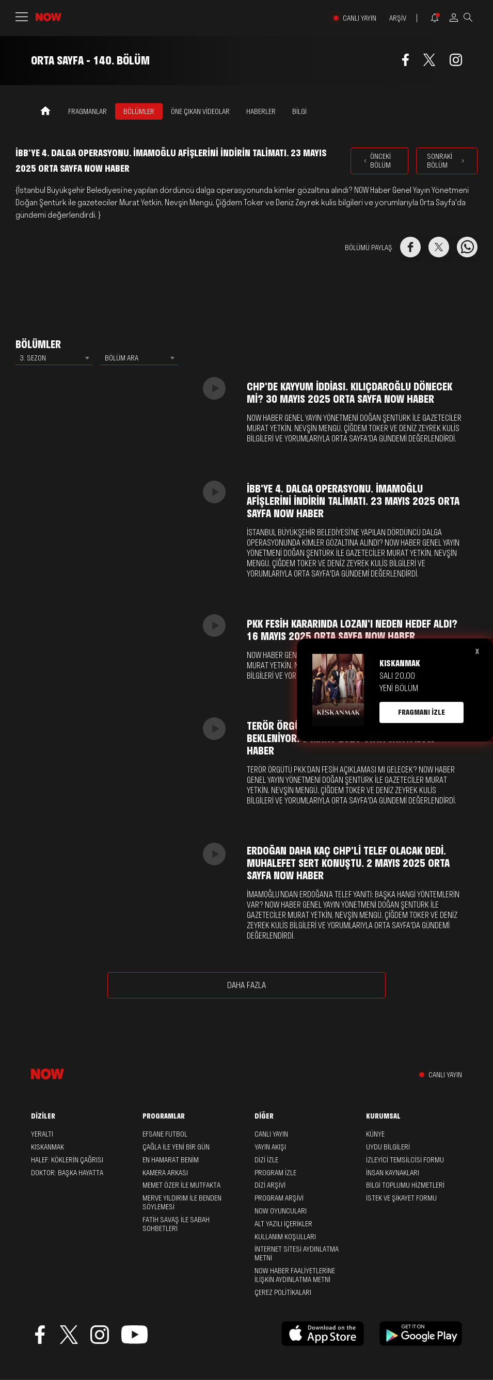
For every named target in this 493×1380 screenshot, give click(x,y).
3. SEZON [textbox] (33, 358)
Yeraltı (42, 1134)
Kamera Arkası (165, 1172)
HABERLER (261, 111)
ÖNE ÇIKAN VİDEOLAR (200, 111)
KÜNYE (375, 1134)
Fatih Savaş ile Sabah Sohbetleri (176, 1224)
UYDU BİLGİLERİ (388, 1147)
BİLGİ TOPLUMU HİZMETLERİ (405, 1185)
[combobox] (54, 358)
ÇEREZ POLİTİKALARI (283, 1292)
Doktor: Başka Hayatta (67, 1172)
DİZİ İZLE (266, 1159)
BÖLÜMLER (138, 111)
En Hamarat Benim (170, 1159)
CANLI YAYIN (359, 18)
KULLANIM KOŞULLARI (285, 1236)
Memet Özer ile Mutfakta (181, 1185)
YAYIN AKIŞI (270, 1147)
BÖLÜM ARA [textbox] (121, 358)
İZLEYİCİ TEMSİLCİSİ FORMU (405, 1159)
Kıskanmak (47, 1147)
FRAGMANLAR (87, 111)
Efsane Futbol (164, 1134)
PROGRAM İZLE (275, 1172)
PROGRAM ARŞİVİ (279, 1198)
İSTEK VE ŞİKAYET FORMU (401, 1198)
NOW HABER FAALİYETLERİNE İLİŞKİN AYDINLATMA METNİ (295, 1275)
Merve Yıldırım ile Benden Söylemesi (181, 1202)
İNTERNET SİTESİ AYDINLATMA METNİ (297, 1253)
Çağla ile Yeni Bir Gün (176, 1147)
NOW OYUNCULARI (281, 1210)
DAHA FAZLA (246, 985)
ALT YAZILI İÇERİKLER (283, 1223)
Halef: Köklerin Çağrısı (67, 1159)
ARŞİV (397, 18)
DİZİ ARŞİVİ (270, 1185)
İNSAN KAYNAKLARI (392, 1172)
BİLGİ (299, 111)
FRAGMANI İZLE (421, 712)
